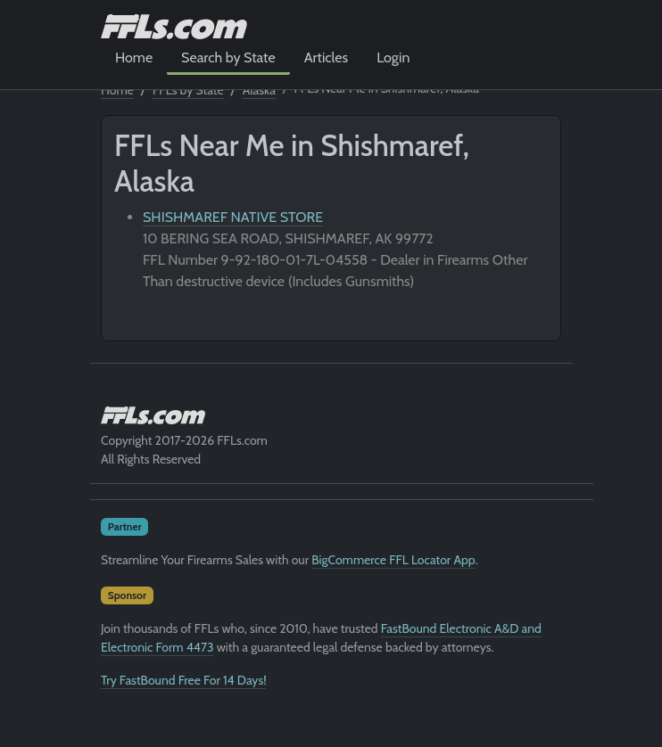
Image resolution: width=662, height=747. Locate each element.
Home (134, 57)
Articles (326, 57)
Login (393, 57)
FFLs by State (188, 90)
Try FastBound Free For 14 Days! (184, 680)
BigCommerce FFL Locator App (393, 560)
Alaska (259, 90)
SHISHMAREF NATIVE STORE (233, 217)
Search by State (228, 57)
